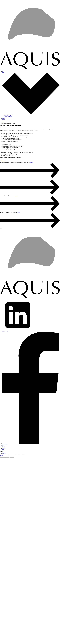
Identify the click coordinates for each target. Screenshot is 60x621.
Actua (3, 122)
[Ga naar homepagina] (30, 69)
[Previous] (0, 228)
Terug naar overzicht (3, 160)
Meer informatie (2, 455)
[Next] (1, 228)
